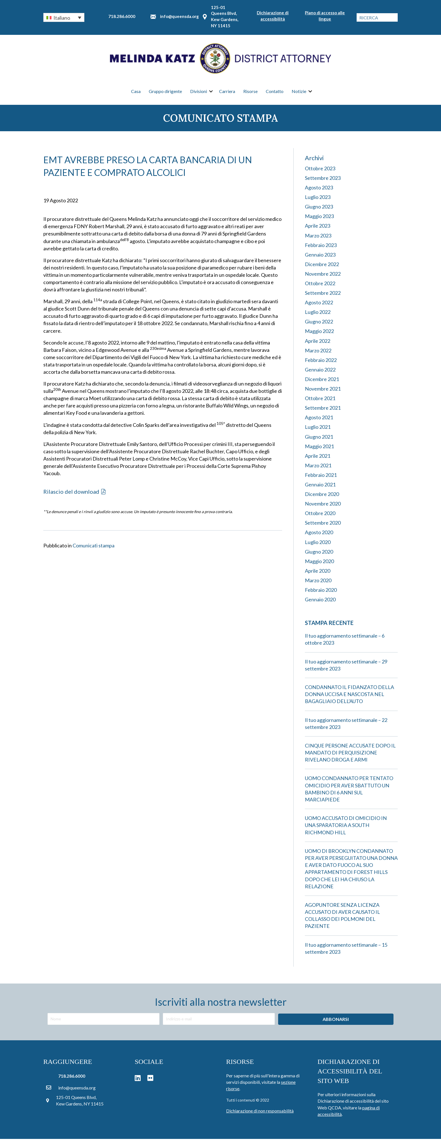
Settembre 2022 (323, 296)
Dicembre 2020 (322, 497)
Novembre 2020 (323, 507)
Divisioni (198, 93)
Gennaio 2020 (320, 602)
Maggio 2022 (319, 334)
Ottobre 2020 (320, 516)
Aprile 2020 (317, 574)
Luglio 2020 (317, 545)
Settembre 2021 (323, 411)
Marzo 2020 (318, 583)
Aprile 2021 (317, 459)
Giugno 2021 (319, 439)
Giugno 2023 (319, 210)
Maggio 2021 (319, 449)
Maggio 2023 (319, 219)
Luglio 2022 (317, 315)
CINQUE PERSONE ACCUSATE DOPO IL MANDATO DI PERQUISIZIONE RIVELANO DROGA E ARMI (350, 756)
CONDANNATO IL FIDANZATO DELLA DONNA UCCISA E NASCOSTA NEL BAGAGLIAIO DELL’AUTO (349, 697)
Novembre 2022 (323, 277)
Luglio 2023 (317, 200)
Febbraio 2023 (321, 248)
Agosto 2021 (319, 420)
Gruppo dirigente (165, 93)
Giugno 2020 (319, 554)
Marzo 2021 (318, 468)
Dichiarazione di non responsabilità (260, 1113)
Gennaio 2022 (320, 373)
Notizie (299, 93)
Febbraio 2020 (321, 593)
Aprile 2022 (317, 344)
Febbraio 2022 (321, 363)
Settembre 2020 (323, 526)
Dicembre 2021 (322, 382)
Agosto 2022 (319, 305)
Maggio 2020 (319, 564)
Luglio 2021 (317, 430)
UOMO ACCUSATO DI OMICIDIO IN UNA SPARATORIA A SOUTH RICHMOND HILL (346, 828)
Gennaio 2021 (320, 487)
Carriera (227, 93)
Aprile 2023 (317, 229)
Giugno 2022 (319, 324)
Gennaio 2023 (320, 257)
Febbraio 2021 (321, 478)
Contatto (275, 93)
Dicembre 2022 (322, 267)
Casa (136, 93)
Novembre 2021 (323, 392)
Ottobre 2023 (320, 171)
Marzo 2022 (318, 353)
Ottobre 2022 (320, 286)
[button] (63, 17)
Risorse (250, 93)
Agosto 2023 (319, 190)
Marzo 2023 (318, 238)
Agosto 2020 (319, 535)
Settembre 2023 (323, 181)
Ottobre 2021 (320, 401)
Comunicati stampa (93, 548)
